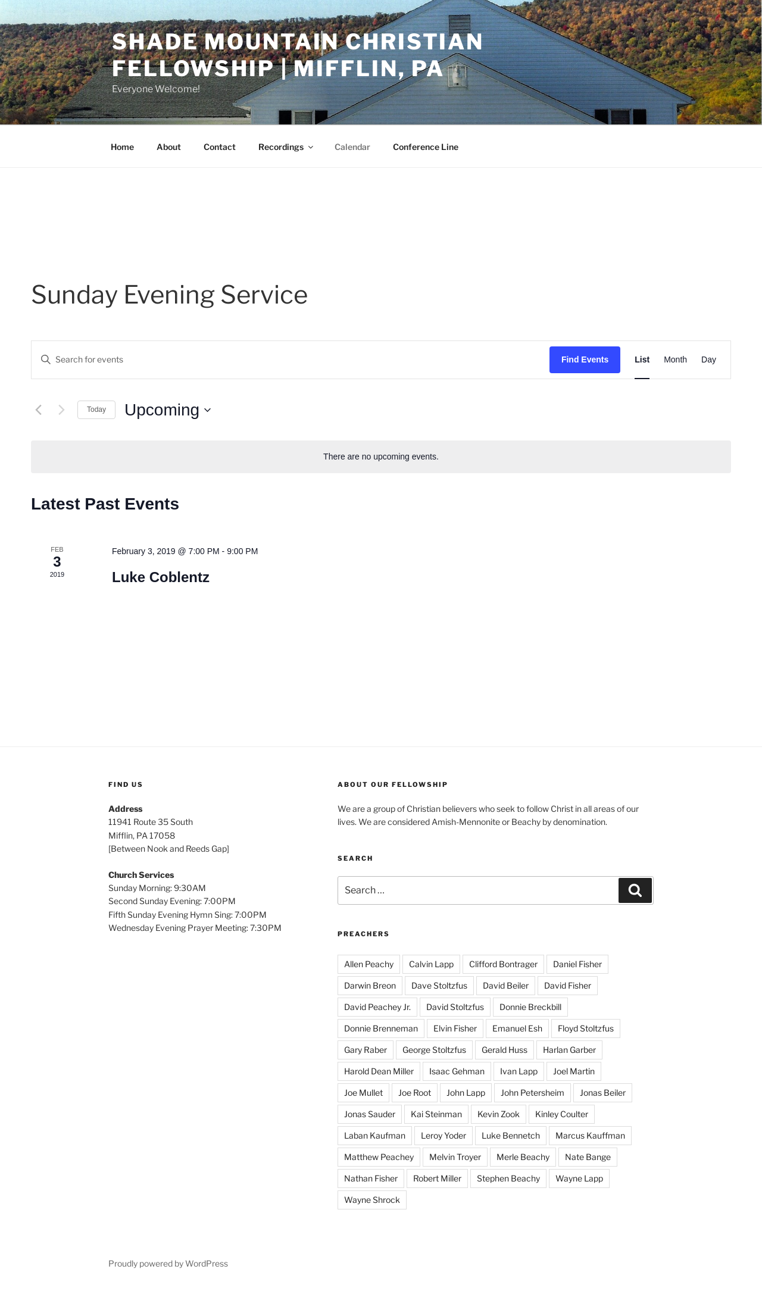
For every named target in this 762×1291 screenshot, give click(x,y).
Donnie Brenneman (381, 1028)
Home (122, 147)
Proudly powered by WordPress (168, 1263)
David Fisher (567, 985)
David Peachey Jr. (377, 1007)
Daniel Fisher (577, 964)
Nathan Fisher (371, 1178)
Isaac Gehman (457, 1071)
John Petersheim (532, 1092)
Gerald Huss (504, 1050)
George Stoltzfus (434, 1050)
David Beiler (506, 985)
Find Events (584, 359)
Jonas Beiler (603, 1092)
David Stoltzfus (455, 1007)
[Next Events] (61, 410)
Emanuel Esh (517, 1028)
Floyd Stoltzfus (586, 1028)
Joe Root (414, 1092)
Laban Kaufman (374, 1135)
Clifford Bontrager (503, 964)
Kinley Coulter (561, 1114)
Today (96, 409)
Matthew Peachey (379, 1157)
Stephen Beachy (508, 1178)
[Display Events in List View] (642, 360)
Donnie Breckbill (530, 1007)
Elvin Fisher (455, 1028)
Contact (220, 147)
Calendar (352, 147)
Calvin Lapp (431, 964)
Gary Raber (365, 1050)
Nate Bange (588, 1157)
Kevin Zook (498, 1114)
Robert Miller (437, 1178)
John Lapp (465, 1092)
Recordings (286, 147)
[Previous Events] (38, 410)
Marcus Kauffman (590, 1135)
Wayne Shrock (372, 1200)
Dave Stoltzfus (439, 985)
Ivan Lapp (519, 1071)
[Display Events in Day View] (708, 360)
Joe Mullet (363, 1092)
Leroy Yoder (443, 1135)
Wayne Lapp (579, 1178)
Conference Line (425, 147)
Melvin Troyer (455, 1157)
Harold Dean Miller (379, 1071)
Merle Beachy (522, 1157)
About (169, 147)
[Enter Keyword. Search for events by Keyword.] (290, 360)
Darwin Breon (370, 985)
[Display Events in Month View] (675, 360)
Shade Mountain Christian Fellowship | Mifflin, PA (298, 55)
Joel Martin (574, 1071)
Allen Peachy (369, 964)
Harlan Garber (569, 1050)
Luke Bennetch (511, 1135)
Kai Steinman (436, 1114)
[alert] (381, 456)
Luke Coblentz (161, 577)
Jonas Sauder (369, 1114)
